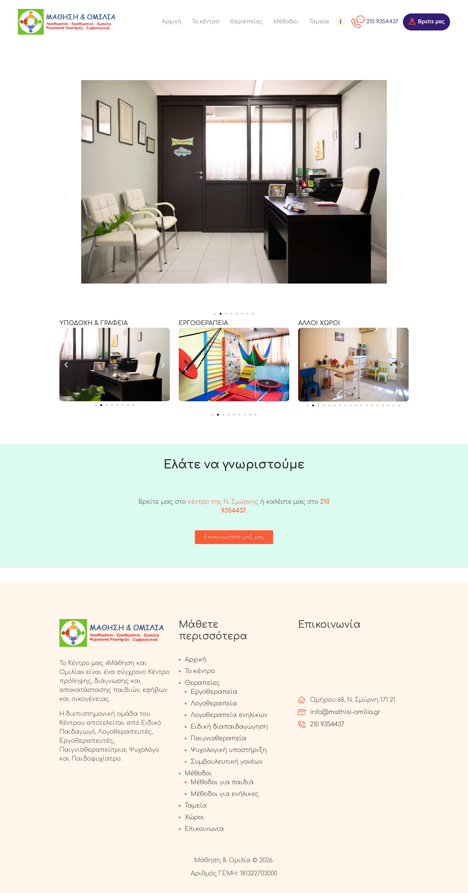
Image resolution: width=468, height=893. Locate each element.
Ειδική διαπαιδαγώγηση (229, 726)
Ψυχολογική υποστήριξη (229, 750)
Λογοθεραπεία (214, 703)
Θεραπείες (202, 682)
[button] (66, 195)
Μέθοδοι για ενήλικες (225, 794)
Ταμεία (196, 805)
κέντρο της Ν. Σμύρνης (223, 501)
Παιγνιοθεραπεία (218, 738)
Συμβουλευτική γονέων (227, 761)
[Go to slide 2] (220, 314)
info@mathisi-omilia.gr (345, 712)
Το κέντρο (200, 671)
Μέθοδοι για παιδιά (222, 782)
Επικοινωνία (204, 828)
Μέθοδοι (198, 773)
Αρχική (196, 659)
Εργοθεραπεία (214, 691)
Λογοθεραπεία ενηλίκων (229, 715)
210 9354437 (327, 724)
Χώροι (194, 817)
